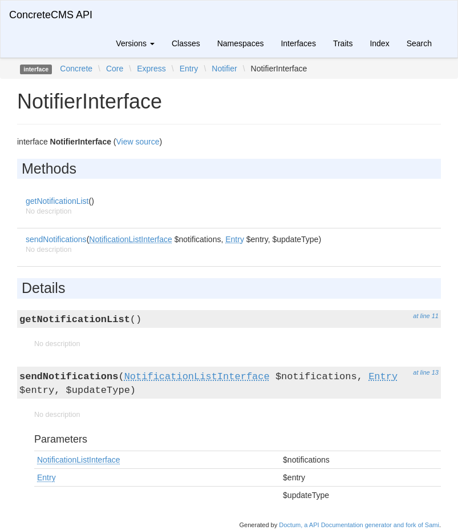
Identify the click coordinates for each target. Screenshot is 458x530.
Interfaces (298, 43)
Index (379, 43)
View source (138, 141)
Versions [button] (135, 43)
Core (114, 68)
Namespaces (240, 43)
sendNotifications (56, 239)
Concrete (76, 68)
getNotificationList (57, 201)
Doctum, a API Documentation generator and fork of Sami (359, 524)
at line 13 (426, 372)
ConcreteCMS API (50, 15)
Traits (342, 43)
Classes (186, 43)
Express (151, 68)
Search (419, 43)
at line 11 (426, 315)
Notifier (224, 68)
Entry (189, 68)
